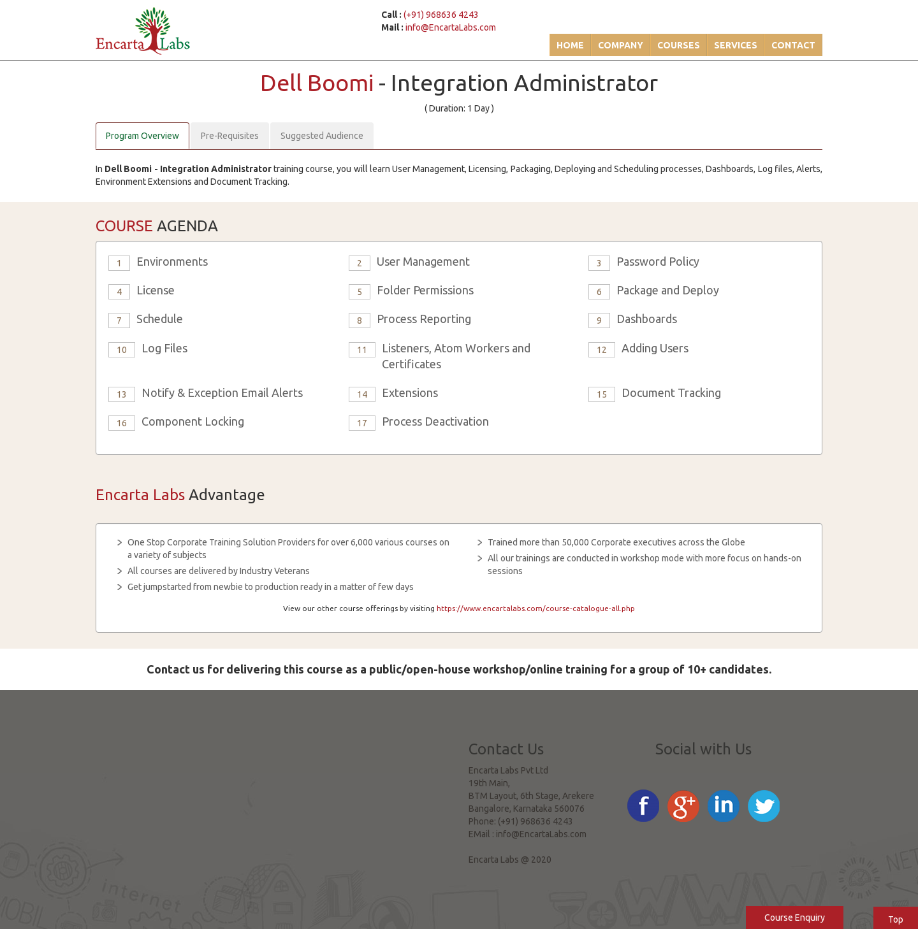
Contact (793, 45)
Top (895, 919)
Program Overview (142, 136)
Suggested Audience (321, 136)
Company (620, 45)
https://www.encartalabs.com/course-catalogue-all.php (536, 608)
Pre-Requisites (230, 136)
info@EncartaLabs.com (450, 27)
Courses (678, 45)
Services (735, 45)
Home (570, 45)
